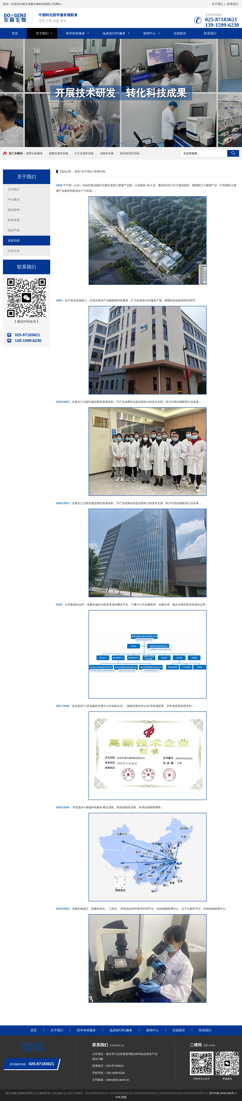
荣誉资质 (14, 220)
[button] (118, 143)
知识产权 (14, 230)
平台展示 (14, 199)
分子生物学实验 (84, 153)
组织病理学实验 (129, 153)
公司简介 (14, 189)
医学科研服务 (75, 33)
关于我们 (217, 4)
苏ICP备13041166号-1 (223, 1093)
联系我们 (232, 4)
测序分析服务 (34, 153)
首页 (15, 33)
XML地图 (121, 1097)
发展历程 (14, 240)
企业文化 (14, 250)
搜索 (233, 153)
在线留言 (180, 33)
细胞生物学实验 (58, 153)
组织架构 (14, 209)
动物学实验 (107, 153)
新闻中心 (149, 33)
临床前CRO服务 (114, 33)
